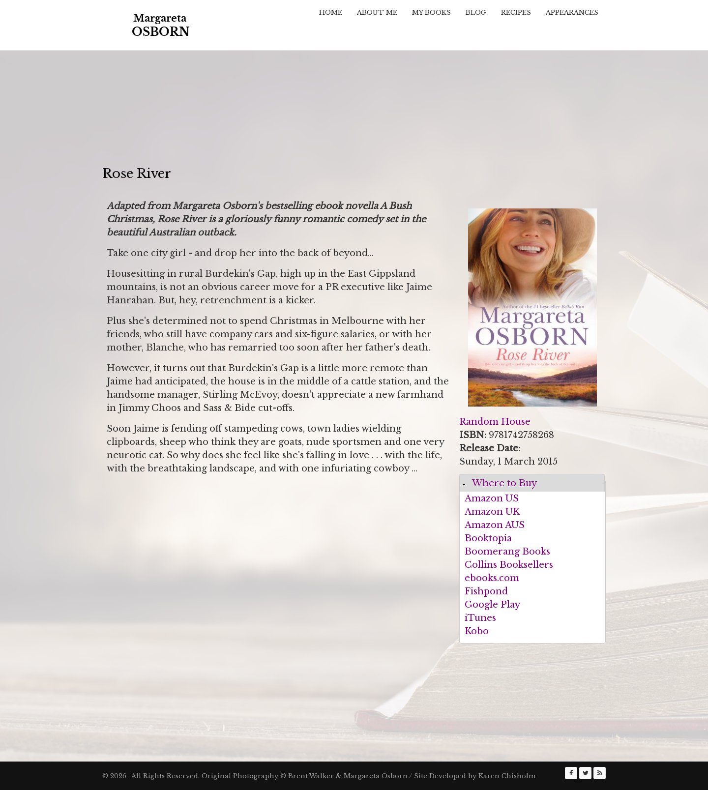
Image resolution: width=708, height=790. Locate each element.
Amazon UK (492, 511)
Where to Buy (504, 483)
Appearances (572, 12)
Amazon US (492, 498)
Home (330, 12)
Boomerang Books (507, 551)
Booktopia (488, 538)
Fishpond (486, 591)
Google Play (492, 604)
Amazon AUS (495, 525)
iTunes (480, 618)
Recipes (516, 12)
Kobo (477, 631)
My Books (431, 12)
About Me (377, 12)
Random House (495, 421)
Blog (476, 12)
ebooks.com (492, 578)
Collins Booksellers (509, 564)
